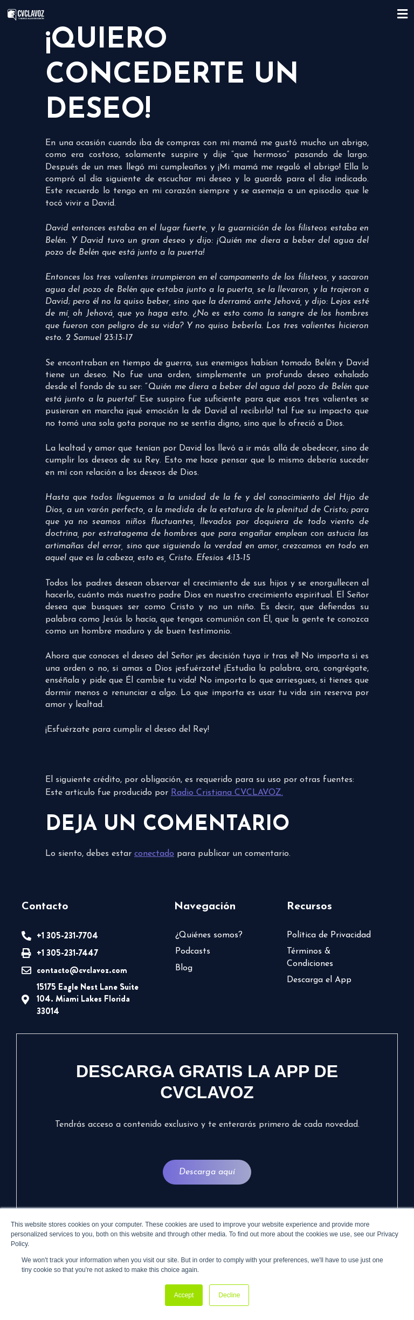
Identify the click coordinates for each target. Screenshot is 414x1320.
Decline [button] (229, 1295)
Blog (183, 968)
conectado (154, 853)
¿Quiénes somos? (209, 935)
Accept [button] (184, 1295)
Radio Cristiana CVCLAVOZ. (227, 792)
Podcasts (192, 951)
